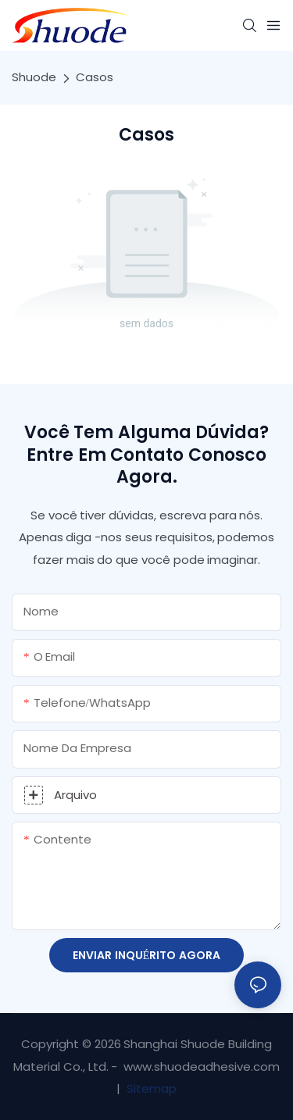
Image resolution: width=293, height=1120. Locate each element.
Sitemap (150, 1088)
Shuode (34, 77)
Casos (94, 77)
